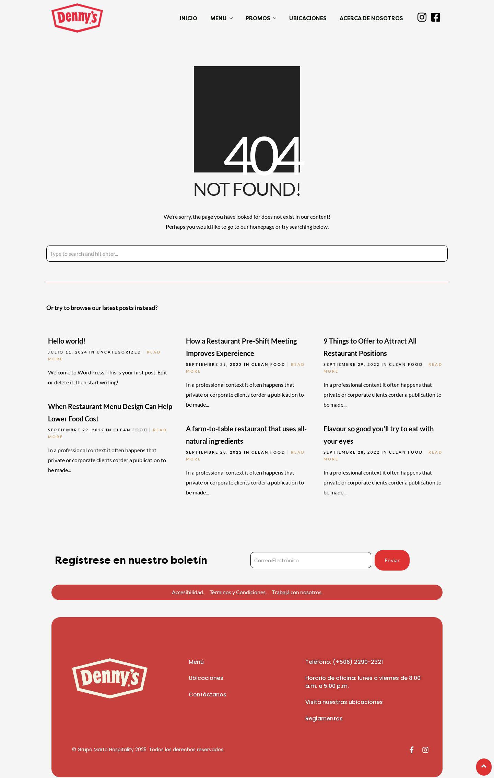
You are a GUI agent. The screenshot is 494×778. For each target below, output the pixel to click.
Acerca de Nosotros (371, 18)
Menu (218, 18)
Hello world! (66, 341)
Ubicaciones (308, 18)
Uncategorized (119, 352)
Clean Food (268, 364)
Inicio (188, 18)
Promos (258, 18)
